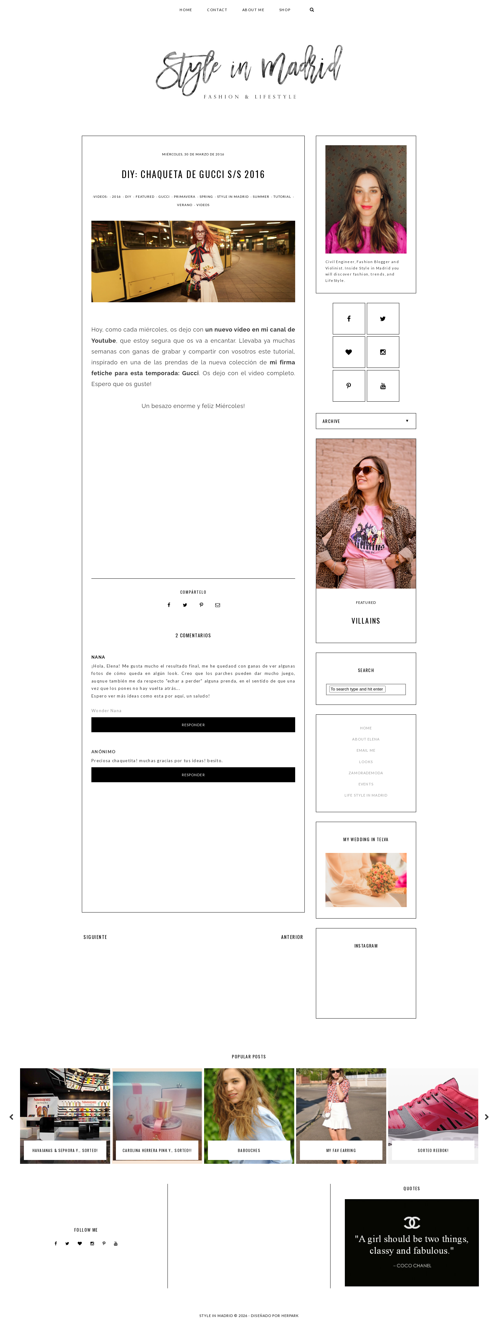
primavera (185, 196)
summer (261, 196)
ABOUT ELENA (366, 739)
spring (207, 196)
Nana (98, 657)
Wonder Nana (106, 710)
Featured (145, 196)
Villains (366, 620)
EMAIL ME (366, 750)
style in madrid (233, 196)
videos (203, 205)
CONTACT (217, 10)
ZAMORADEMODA (366, 773)
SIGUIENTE (95, 936)
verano (185, 205)
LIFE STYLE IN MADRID (366, 795)
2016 (117, 196)
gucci (165, 196)
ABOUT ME (253, 10)
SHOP (285, 10)
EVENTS (366, 784)
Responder (193, 725)
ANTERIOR (292, 936)
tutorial (283, 196)
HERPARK (290, 1315)
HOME (186, 10)
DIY (128, 196)
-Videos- (101, 196)
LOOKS (366, 762)
